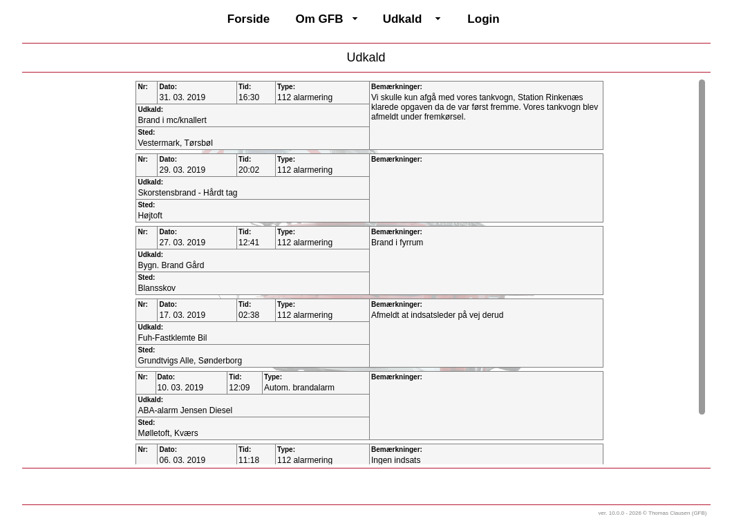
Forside (248, 19)
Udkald (402, 19)
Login (483, 19)
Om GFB (320, 19)
